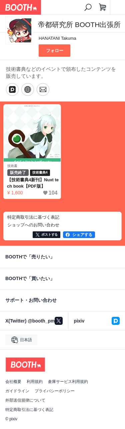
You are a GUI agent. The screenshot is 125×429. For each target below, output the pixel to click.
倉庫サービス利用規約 (68, 382)
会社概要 (13, 382)
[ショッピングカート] (102, 7)
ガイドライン (17, 391)
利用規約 (35, 382)
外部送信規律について (25, 400)
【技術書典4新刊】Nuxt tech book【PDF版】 (33, 183)
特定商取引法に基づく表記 (29, 410)
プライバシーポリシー (55, 391)
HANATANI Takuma (57, 38)
